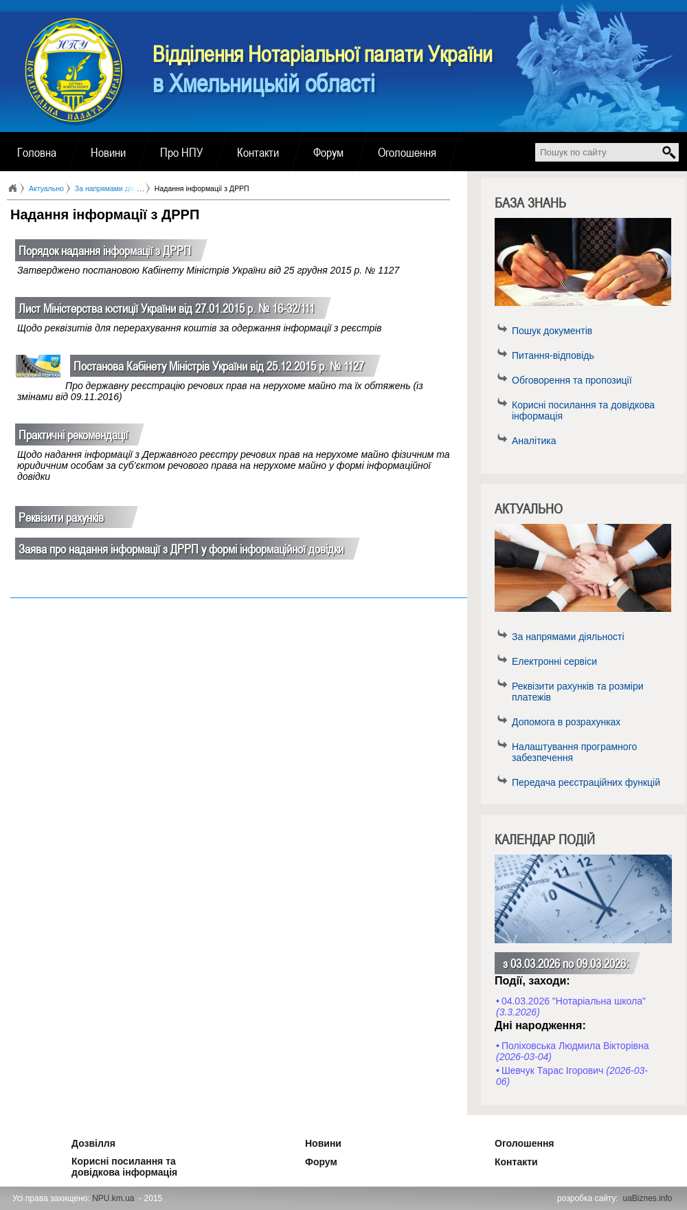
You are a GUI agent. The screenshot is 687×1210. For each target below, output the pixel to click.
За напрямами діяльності (568, 636)
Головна (36, 152)
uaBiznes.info (648, 1198)
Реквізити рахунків (61, 517)
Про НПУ (181, 152)
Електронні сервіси (554, 661)
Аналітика (534, 440)
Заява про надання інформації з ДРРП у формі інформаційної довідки (181, 548)
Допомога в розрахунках (566, 721)
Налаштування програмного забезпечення (574, 752)
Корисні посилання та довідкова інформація (583, 410)
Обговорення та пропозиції (572, 380)
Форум (328, 152)
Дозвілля (74, 1141)
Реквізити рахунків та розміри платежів (578, 692)
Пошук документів (552, 330)
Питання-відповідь (553, 355)
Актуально (46, 188)
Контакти (258, 152)
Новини (108, 152)
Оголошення (407, 152)
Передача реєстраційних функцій (586, 782)
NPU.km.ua (113, 1198)
